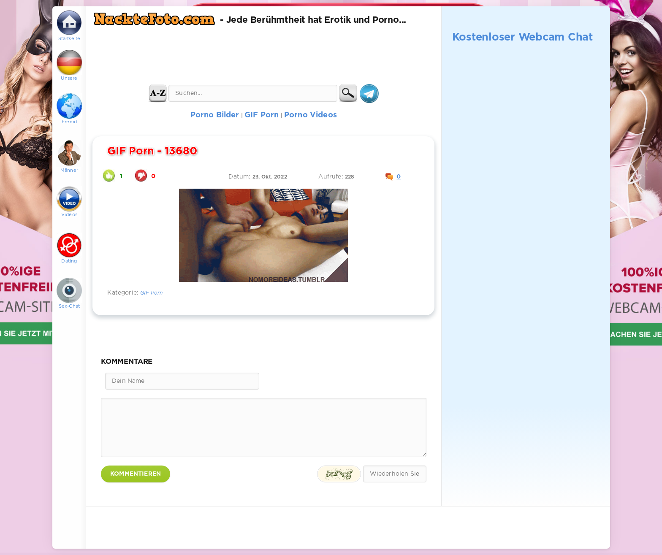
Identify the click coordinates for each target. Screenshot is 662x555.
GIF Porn (151, 293)
